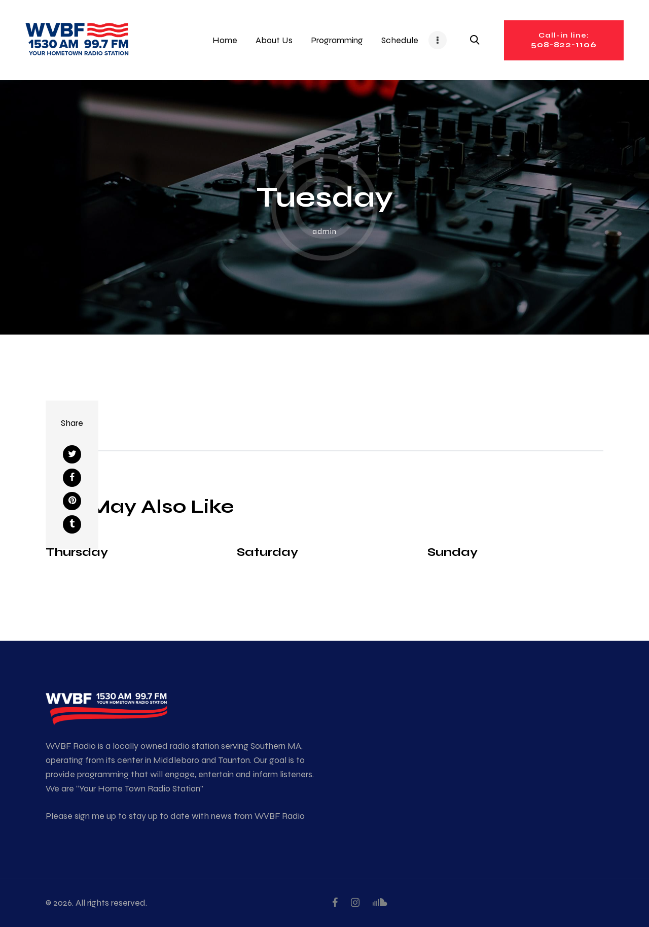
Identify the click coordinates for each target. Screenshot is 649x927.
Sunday (452, 551)
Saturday (267, 551)
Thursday (77, 551)
